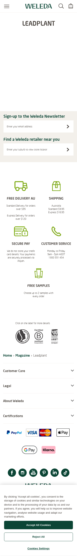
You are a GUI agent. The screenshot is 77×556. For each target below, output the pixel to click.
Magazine (22, 355)
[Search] (61, 6)
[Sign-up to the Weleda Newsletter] (68, 126)
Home (7, 355)
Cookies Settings (39, 550)
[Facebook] (12, 473)
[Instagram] (22, 473)
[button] (22, 342)
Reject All (38, 539)
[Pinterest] (44, 473)
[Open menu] (6, 6)
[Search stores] (68, 149)
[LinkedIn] (55, 473)
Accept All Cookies (38, 527)
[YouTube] (33, 473)
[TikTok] (65, 473)
